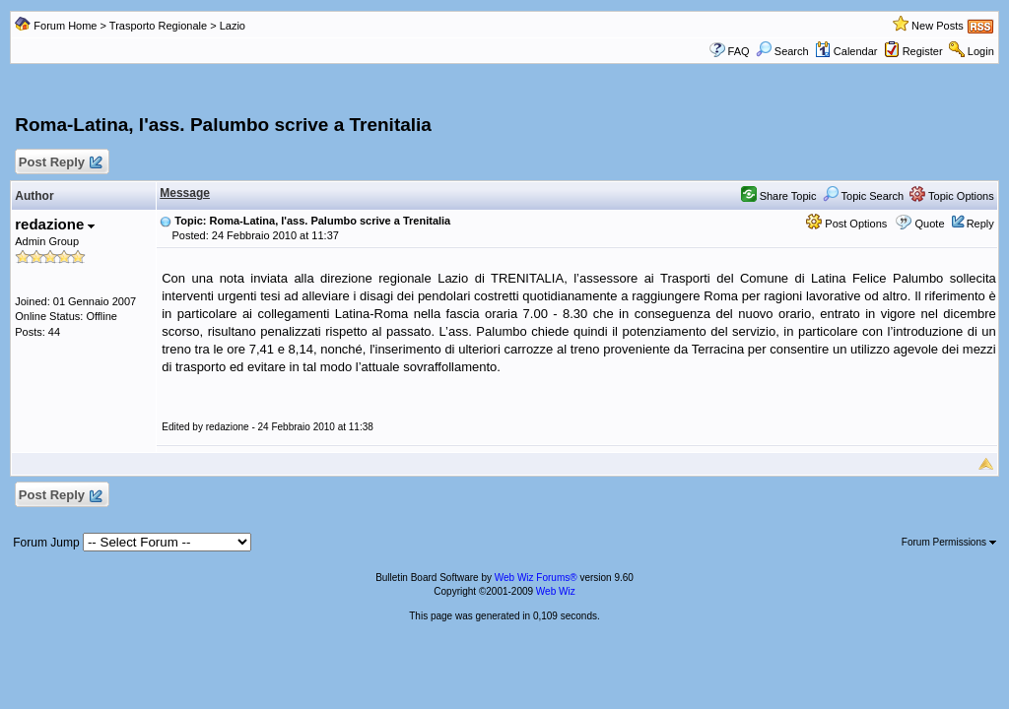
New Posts (937, 26)
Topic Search (863, 196)
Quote (930, 223)
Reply (980, 223)
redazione (55, 224)
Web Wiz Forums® (536, 577)
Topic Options (951, 196)
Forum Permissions (949, 542)
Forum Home (65, 26)
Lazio (232, 26)
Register (923, 51)
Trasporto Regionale (158, 26)
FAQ (739, 51)
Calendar (846, 51)
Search (782, 51)
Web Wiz (555, 591)
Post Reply (59, 163)
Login (981, 51)
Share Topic (779, 196)
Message (185, 193)
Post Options (846, 223)
